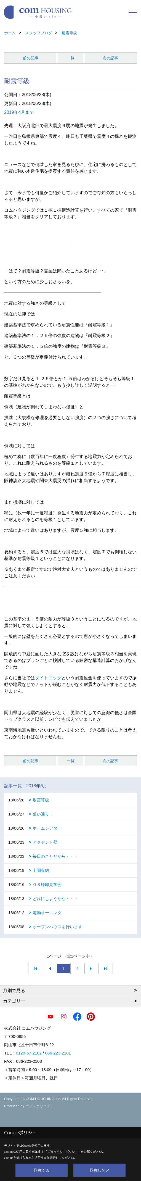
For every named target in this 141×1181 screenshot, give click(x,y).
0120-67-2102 (29, 1053)
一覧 (71, 58)
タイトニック (48, 677)
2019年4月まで (19, 112)
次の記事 (110, 58)
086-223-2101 (58, 1053)
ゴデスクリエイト (39, 1106)
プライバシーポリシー (62, 1152)
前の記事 (30, 58)
